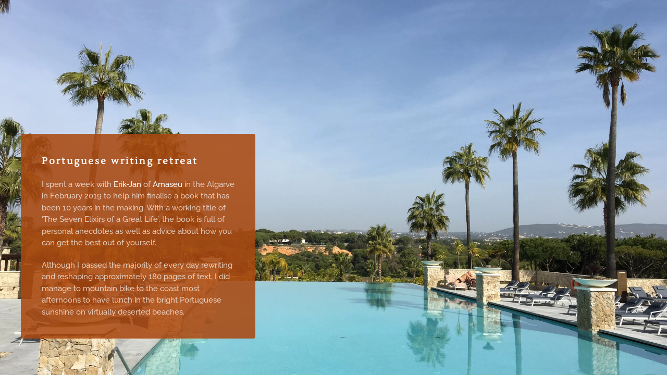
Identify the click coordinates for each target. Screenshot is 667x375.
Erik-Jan (127, 184)
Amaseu (168, 184)
